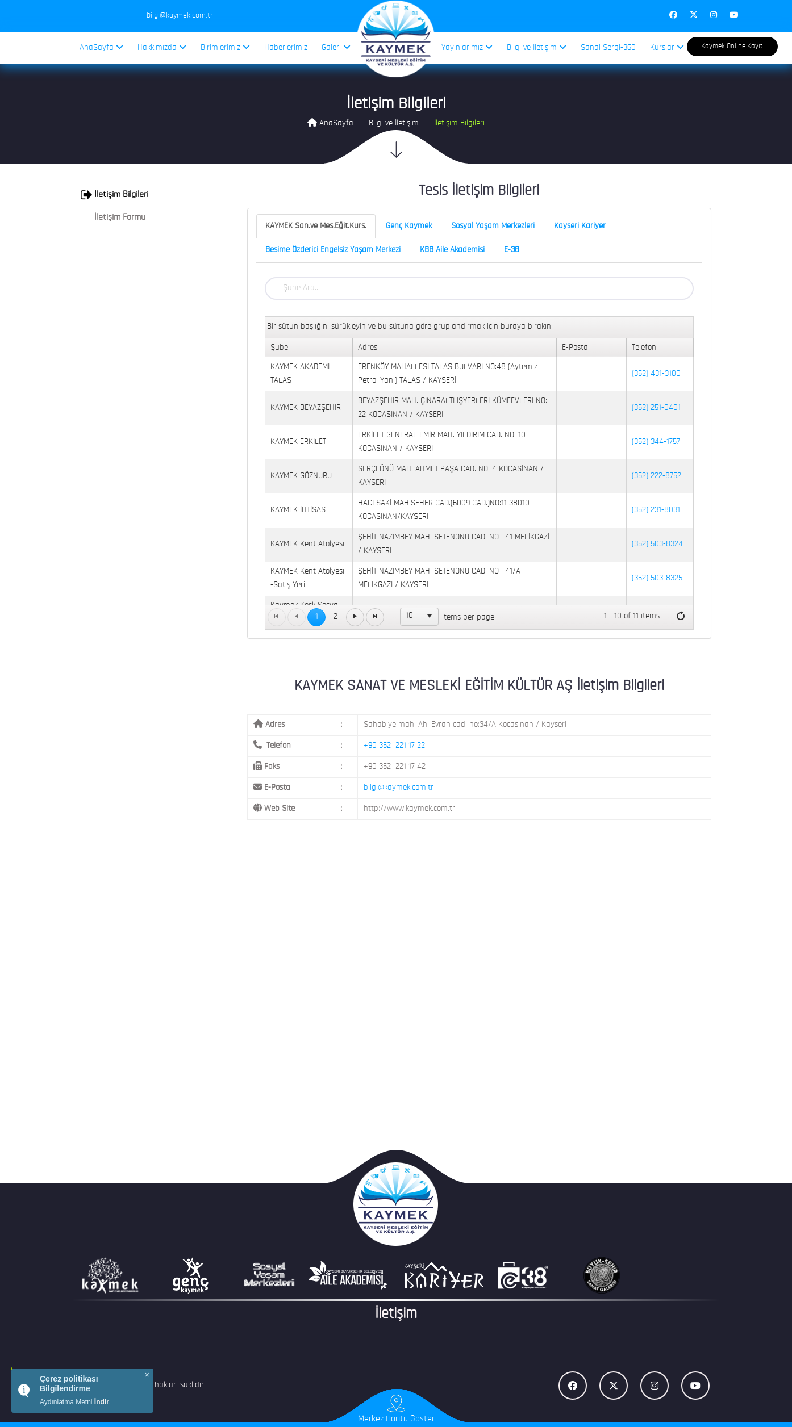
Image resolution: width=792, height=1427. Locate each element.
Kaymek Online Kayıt (732, 46)
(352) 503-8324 (657, 544)
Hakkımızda (161, 47)
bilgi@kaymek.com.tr (398, 788)
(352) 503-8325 (657, 578)
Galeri (336, 47)
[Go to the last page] (375, 617)
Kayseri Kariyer (580, 226)
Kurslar (667, 47)
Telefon (644, 348)
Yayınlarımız (467, 47)
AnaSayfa (101, 47)
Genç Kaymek (409, 226)
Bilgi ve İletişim (536, 47)
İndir (101, 1402)
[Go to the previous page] (296, 617)
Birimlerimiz (225, 47)
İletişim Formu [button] (113, 217)
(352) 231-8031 (656, 510)
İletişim (396, 1314)
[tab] (147, 194)
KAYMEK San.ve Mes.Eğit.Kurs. (315, 226)
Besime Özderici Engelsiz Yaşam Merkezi (333, 250)
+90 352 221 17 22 (394, 746)
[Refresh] (680, 616)
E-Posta (575, 348)
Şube (279, 348)
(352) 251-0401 (656, 408)
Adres (367, 348)
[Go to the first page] (277, 617)
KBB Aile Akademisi (452, 250)
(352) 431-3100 (656, 374)
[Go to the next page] (355, 617)
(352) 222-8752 (656, 476)
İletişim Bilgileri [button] (114, 194)
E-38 (511, 250)
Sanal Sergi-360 (608, 48)
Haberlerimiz (285, 48)
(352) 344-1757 (656, 442)
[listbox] (419, 617)
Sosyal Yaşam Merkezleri (493, 226)
